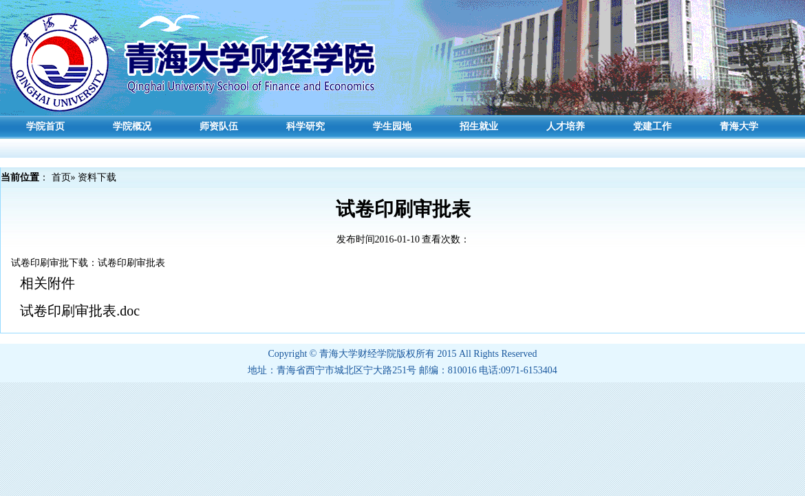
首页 (61, 177)
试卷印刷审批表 (131, 263)
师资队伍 (219, 126)
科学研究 (305, 126)
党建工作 (652, 126)
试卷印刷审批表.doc (80, 310)
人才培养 (565, 126)
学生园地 (392, 126)
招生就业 (479, 126)
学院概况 (132, 126)
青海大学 (739, 126)
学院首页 (45, 126)
